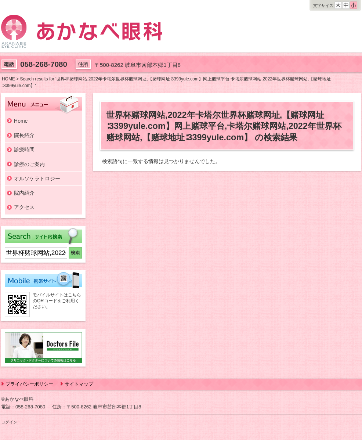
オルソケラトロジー (37, 178)
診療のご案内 (29, 164)
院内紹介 (24, 193)
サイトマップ (79, 384)
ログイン (9, 422)
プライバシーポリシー (29, 384)
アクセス (24, 207)
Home (21, 121)
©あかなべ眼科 (17, 399)
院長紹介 (24, 135)
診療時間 (24, 149)
